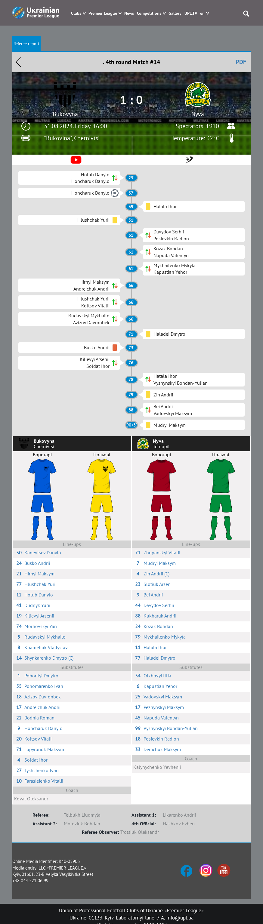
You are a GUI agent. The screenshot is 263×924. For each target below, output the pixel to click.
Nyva (197, 114)
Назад (18, 61)
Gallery (175, 13)
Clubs (76, 13)
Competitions (149, 13)
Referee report (26, 43)
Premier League (102, 13)
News (129, 13)
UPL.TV (190, 13)
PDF (241, 62)
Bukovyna (65, 114)
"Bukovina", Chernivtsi (72, 138)
